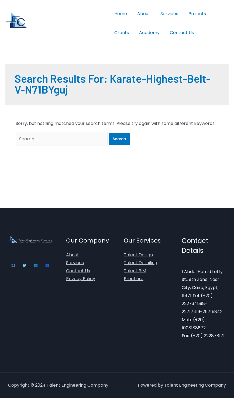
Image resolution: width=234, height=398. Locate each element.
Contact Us (178, 32)
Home (119, 14)
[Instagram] (47, 265)
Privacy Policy (80, 279)
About (141, 14)
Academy (147, 32)
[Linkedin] (36, 265)
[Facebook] (13, 265)
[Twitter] (24, 265)
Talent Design (138, 255)
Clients (120, 32)
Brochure (133, 279)
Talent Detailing (140, 263)
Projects (191, 14)
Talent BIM (135, 271)
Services (165, 14)
